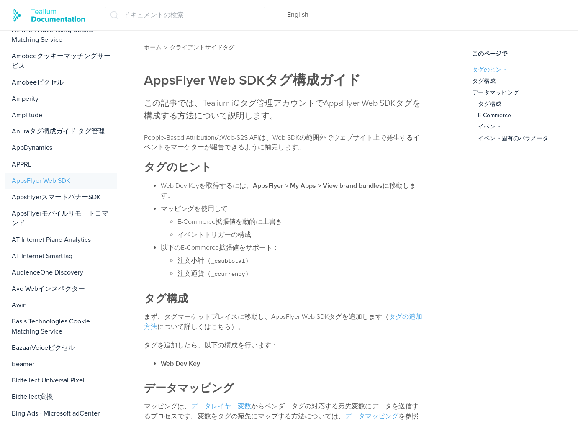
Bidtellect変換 (32, 397)
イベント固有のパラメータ (513, 138)
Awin (19, 305)
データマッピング (371, 416)
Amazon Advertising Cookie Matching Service (53, 35)
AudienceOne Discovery (47, 272)
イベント (489, 126)
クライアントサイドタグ (202, 47)
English (297, 14)
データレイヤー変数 (221, 406)
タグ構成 (484, 81)
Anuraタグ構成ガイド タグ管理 (58, 131)
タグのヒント (489, 69)
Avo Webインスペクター (48, 289)
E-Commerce (494, 115)
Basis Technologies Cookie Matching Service (51, 326)
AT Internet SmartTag (42, 256)
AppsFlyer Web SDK (41, 181)
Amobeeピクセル (38, 82)
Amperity (25, 99)
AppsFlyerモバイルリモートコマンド (60, 218)
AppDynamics (32, 148)
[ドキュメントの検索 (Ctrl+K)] (185, 15)
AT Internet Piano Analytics (51, 240)
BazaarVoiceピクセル (43, 348)
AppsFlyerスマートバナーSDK (56, 197)
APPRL (21, 164)
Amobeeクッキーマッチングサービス (61, 61)
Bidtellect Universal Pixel (48, 380)
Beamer (23, 364)
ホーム (153, 47)
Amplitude (27, 115)
